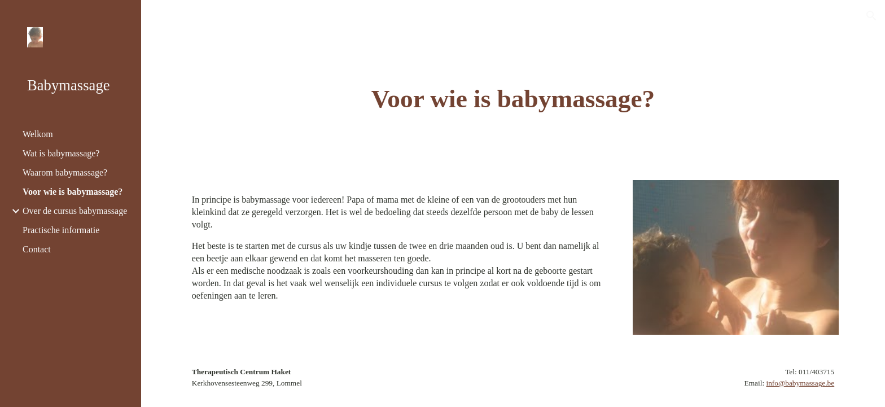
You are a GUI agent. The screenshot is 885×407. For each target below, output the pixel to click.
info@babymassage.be (800, 383)
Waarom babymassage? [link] (65, 172)
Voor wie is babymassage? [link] (72, 191)
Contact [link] (37, 249)
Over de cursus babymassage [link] (75, 211)
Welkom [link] (38, 134)
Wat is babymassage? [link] (61, 153)
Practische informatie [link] (61, 230)
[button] (871, 15)
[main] (513, 99)
